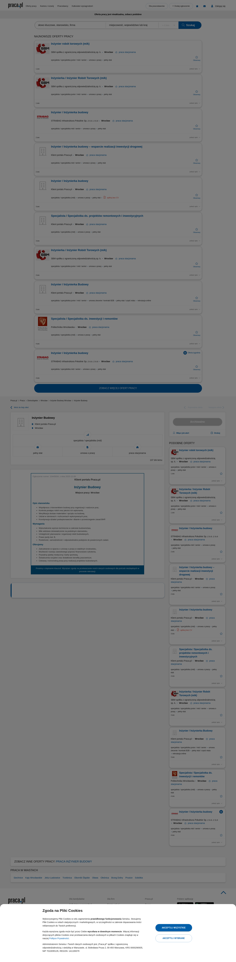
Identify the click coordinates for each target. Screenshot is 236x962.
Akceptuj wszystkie (174, 927)
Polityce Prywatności (59, 938)
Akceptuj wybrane (174, 938)
